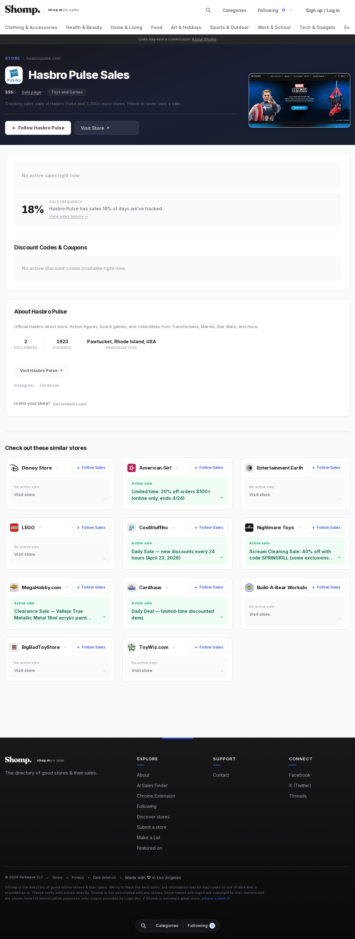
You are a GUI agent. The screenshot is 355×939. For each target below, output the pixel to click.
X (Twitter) (300, 785)
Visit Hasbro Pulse (41, 370)
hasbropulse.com (44, 58)
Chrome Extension (156, 795)
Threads (298, 795)
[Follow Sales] (38, 128)
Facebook (49, 385)
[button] (275, 10)
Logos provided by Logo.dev (116, 898)
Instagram (24, 385)
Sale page (31, 91)
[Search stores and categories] (208, 10)
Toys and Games (67, 92)
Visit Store (95, 128)
